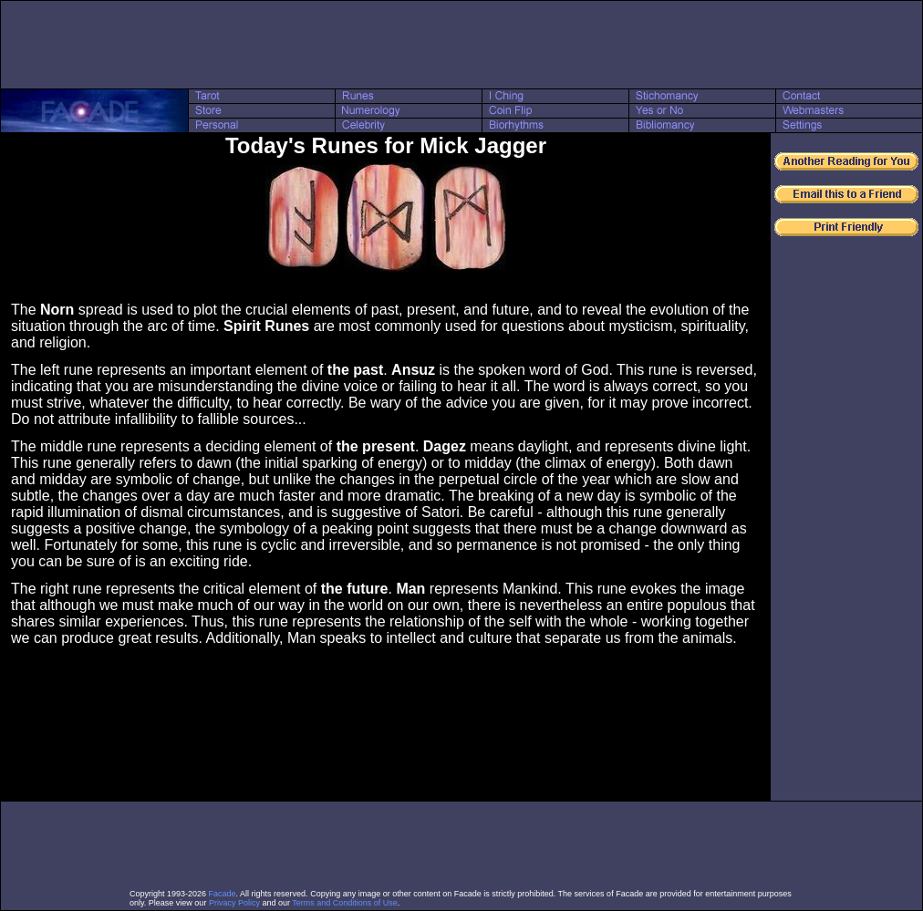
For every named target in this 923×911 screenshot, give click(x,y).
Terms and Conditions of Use (345, 902)
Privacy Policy (234, 902)
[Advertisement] (461, 45)
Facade (222, 893)
